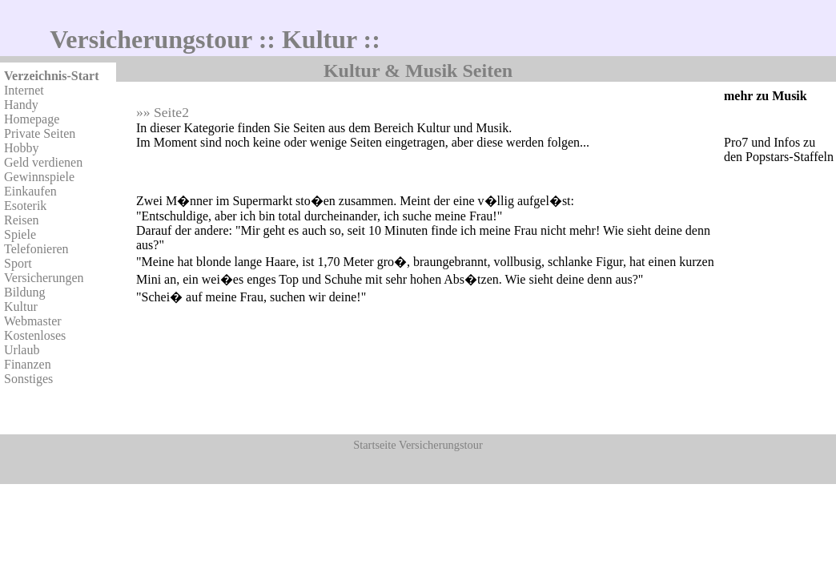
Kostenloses (35, 335)
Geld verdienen (43, 162)
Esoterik (25, 205)
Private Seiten (39, 133)
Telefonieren (36, 249)
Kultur (21, 306)
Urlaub (21, 350)
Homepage (31, 119)
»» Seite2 (162, 112)
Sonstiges (28, 378)
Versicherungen (44, 277)
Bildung (25, 292)
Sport (18, 263)
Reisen (21, 220)
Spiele (20, 234)
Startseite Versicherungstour (418, 444)
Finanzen (27, 364)
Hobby (21, 148)
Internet (24, 90)
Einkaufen (30, 191)
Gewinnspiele (39, 177)
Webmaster (33, 321)
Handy (21, 104)
